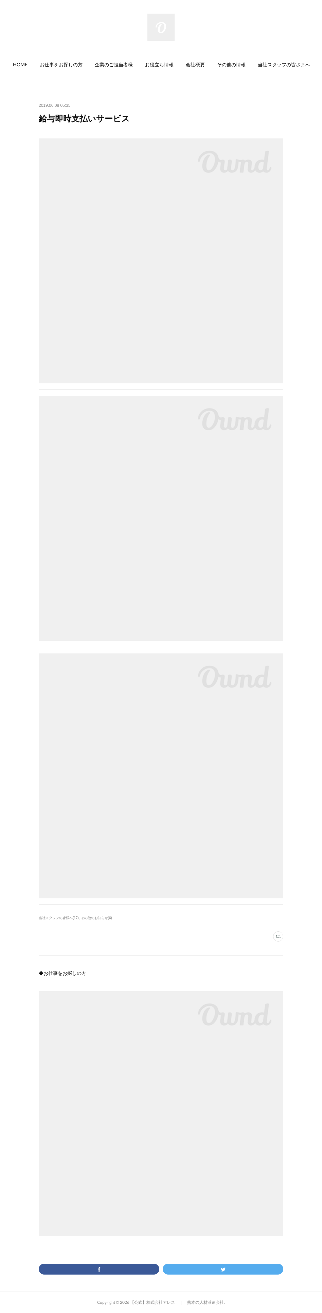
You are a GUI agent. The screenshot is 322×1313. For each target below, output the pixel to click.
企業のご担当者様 (114, 64)
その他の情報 (231, 64)
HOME (20, 64)
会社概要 (195, 64)
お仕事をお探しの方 (61, 64)
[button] (20, 64)
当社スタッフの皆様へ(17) (59, 918)
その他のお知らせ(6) (96, 918)
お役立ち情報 (159, 64)
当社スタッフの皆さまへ (284, 64)
